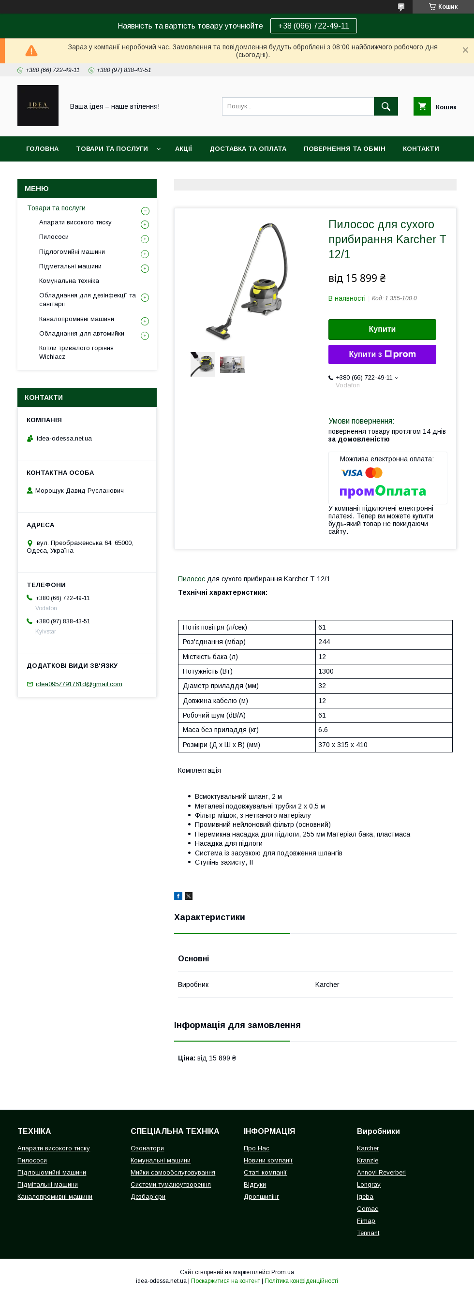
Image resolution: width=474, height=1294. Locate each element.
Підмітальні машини (47, 1184)
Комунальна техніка (69, 280)
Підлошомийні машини (51, 1172)
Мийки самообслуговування (173, 1172)
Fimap (366, 1220)
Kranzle (367, 1160)
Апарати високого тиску (75, 222)
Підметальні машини (70, 266)
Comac (367, 1208)
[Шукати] (386, 106)
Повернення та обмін (344, 148)
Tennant (368, 1232)
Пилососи (54, 236)
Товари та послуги (112, 148)
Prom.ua (282, 1272)
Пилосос (191, 579)
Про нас (41, 173)
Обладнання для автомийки (81, 333)
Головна (42, 148)
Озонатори (147, 1148)
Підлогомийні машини (72, 251)
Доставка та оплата (247, 148)
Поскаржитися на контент (225, 1281)
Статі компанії (265, 1172)
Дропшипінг (261, 1196)
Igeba (365, 1196)
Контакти (421, 148)
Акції (183, 148)
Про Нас (256, 1148)
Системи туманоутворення (171, 1184)
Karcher (368, 1148)
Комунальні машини (161, 1160)
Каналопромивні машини (76, 319)
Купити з (382, 354)
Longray (369, 1184)
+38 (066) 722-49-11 (313, 26)
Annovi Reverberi (381, 1172)
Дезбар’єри (148, 1196)
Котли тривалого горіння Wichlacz (76, 352)
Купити (382, 329)
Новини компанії (268, 1160)
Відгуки (255, 1184)
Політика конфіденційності (301, 1281)
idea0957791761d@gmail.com (79, 684)
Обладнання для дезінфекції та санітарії (87, 300)
